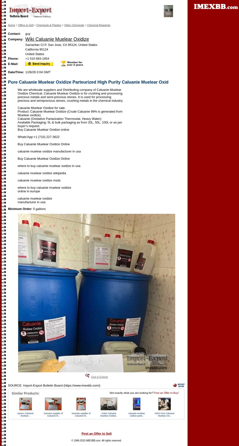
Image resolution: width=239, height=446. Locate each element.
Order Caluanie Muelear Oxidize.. (108, 414)
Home (11, 25)
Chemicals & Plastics (48, 25)
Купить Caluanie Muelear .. (25, 414)
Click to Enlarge (99, 377)
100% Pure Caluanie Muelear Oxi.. (164, 414)
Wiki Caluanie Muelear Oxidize (57, 39)
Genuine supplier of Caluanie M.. (53, 414)
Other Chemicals (74, 25)
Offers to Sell (25, 25)
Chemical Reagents (98, 25)
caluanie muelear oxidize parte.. (136, 414)
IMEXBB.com (93, 440)
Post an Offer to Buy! (166, 392)
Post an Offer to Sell (96, 433)
